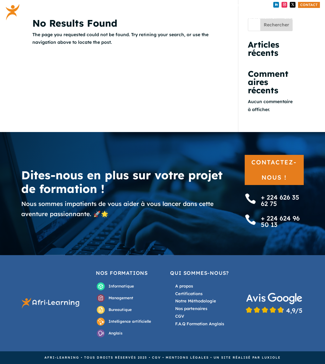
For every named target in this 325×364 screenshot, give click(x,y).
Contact (309, 5)
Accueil (146, 17)
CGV (156, 357)
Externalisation (219, 17)
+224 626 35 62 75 (191, 5)
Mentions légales (187, 357)
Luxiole (271, 357)
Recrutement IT (260, 17)
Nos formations (178, 17)
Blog (289, 17)
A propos (148, 32)
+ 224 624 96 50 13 (239, 5)
